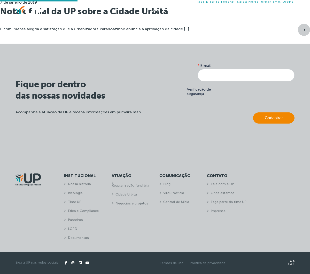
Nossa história (79, 184)
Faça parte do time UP (229, 202)
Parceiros (75, 220)
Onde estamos (222, 193)
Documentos (78, 238)
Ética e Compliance (83, 211)
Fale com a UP (222, 184)
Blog (166, 184)
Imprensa (218, 211)
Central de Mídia (176, 202)
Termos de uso (172, 263)
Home (154, 11)
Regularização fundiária (130, 185)
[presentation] (257, 95)
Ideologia (75, 193)
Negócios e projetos (132, 203)
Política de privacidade (207, 263)
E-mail (204, 65)
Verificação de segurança (199, 91)
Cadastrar (274, 118)
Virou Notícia (173, 193)
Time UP (74, 202)
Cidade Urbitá (126, 194)
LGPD (72, 229)
